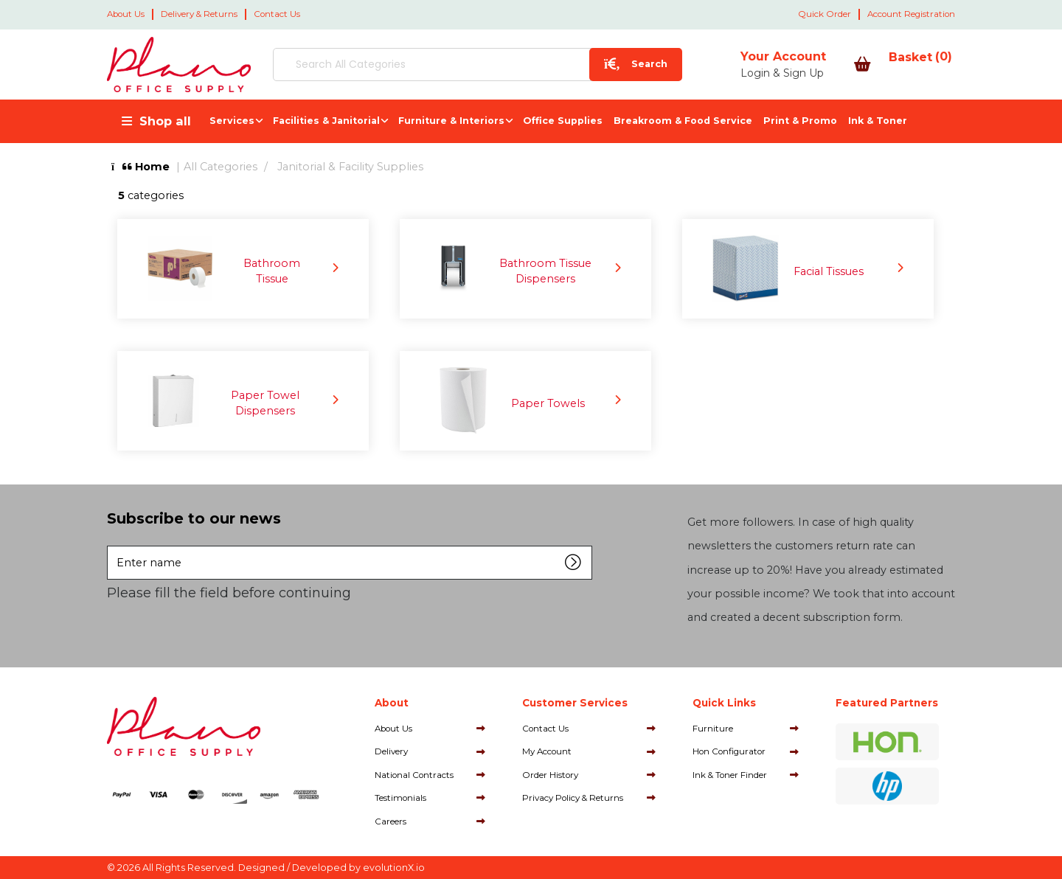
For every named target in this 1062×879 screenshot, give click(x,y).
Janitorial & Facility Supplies (350, 166)
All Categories (220, 166)
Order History (550, 775)
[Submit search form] (573, 64)
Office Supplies (563, 120)
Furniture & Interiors (451, 120)
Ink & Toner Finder (730, 775)
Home (140, 166)
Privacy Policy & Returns (572, 798)
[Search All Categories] (446, 64)
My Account (547, 751)
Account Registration (911, 14)
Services (231, 120)
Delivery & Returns (199, 14)
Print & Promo (800, 120)
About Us (126, 14)
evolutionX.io (394, 867)
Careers (390, 821)
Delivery (391, 751)
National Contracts (414, 775)
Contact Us (277, 14)
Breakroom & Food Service (683, 120)
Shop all (165, 121)
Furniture (713, 728)
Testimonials (400, 798)
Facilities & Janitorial (326, 120)
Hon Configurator (729, 751)
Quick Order (824, 14)
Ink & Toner (877, 120)
